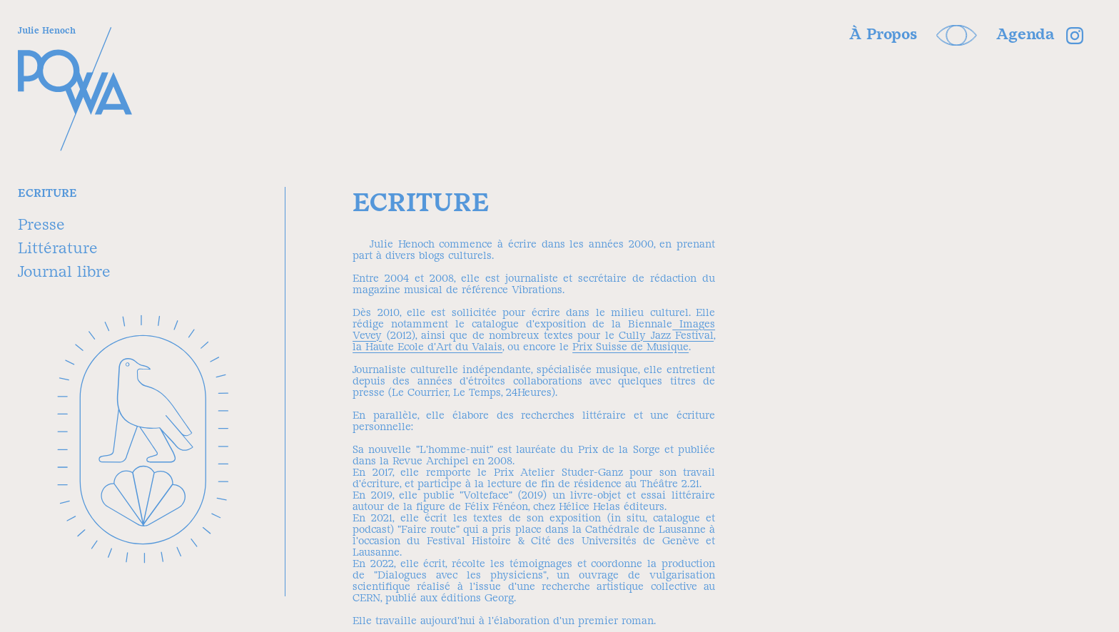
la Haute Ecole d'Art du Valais (427, 346)
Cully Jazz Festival (666, 335)
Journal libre (64, 271)
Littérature (58, 248)
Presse (41, 224)
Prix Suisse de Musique (630, 346)
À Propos (883, 34)
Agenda (1025, 34)
